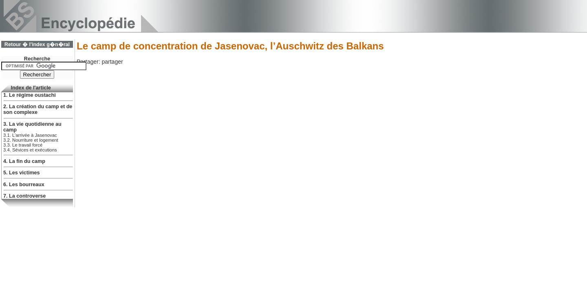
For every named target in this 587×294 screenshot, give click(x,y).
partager (112, 61)
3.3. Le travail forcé (22, 145)
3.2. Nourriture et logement (30, 140)
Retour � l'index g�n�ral (37, 44)
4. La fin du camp (24, 161)
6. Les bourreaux (23, 184)
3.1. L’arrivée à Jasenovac (30, 135)
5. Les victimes (21, 173)
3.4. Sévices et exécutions (30, 149)
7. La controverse (24, 196)
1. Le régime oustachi (29, 95)
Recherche (37, 59)
